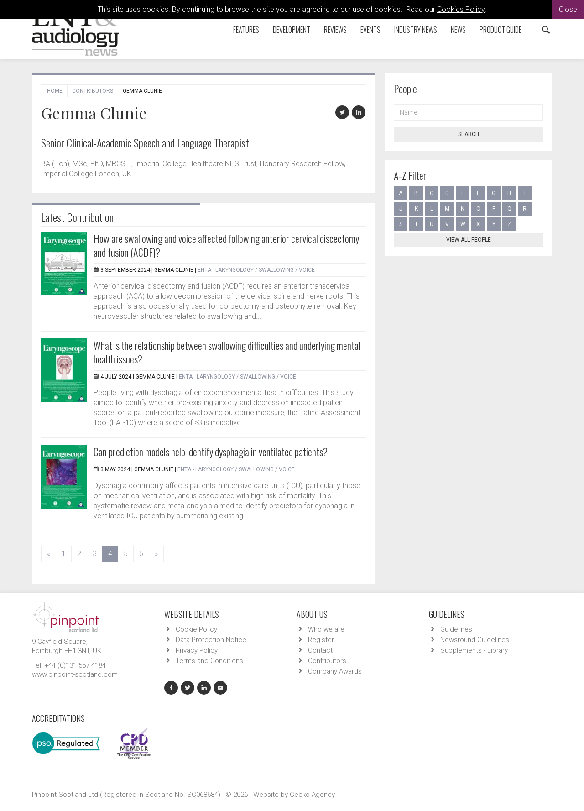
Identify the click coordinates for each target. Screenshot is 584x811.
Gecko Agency (312, 794)
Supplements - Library (474, 650)
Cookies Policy (461, 9)
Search (468, 134)
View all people (468, 240)
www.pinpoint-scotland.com (75, 674)
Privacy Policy (197, 650)
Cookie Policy (196, 629)
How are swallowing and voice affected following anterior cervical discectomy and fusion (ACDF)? (226, 245)
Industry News (415, 29)
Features (246, 29)
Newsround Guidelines (474, 640)
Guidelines (456, 629)
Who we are (326, 629)
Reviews (335, 29)
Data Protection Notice (211, 640)
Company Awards (335, 671)
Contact (320, 650)
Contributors (92, 91)
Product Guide (500, 29)
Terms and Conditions (209, 661)
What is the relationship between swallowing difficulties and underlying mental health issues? (227, 352)
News (458, 29)
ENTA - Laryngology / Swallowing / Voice (256, 270)
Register (321, 640)
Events (370, 29)
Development (291, 29)
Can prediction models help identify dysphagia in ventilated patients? (211, 451)
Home (55, 91)
